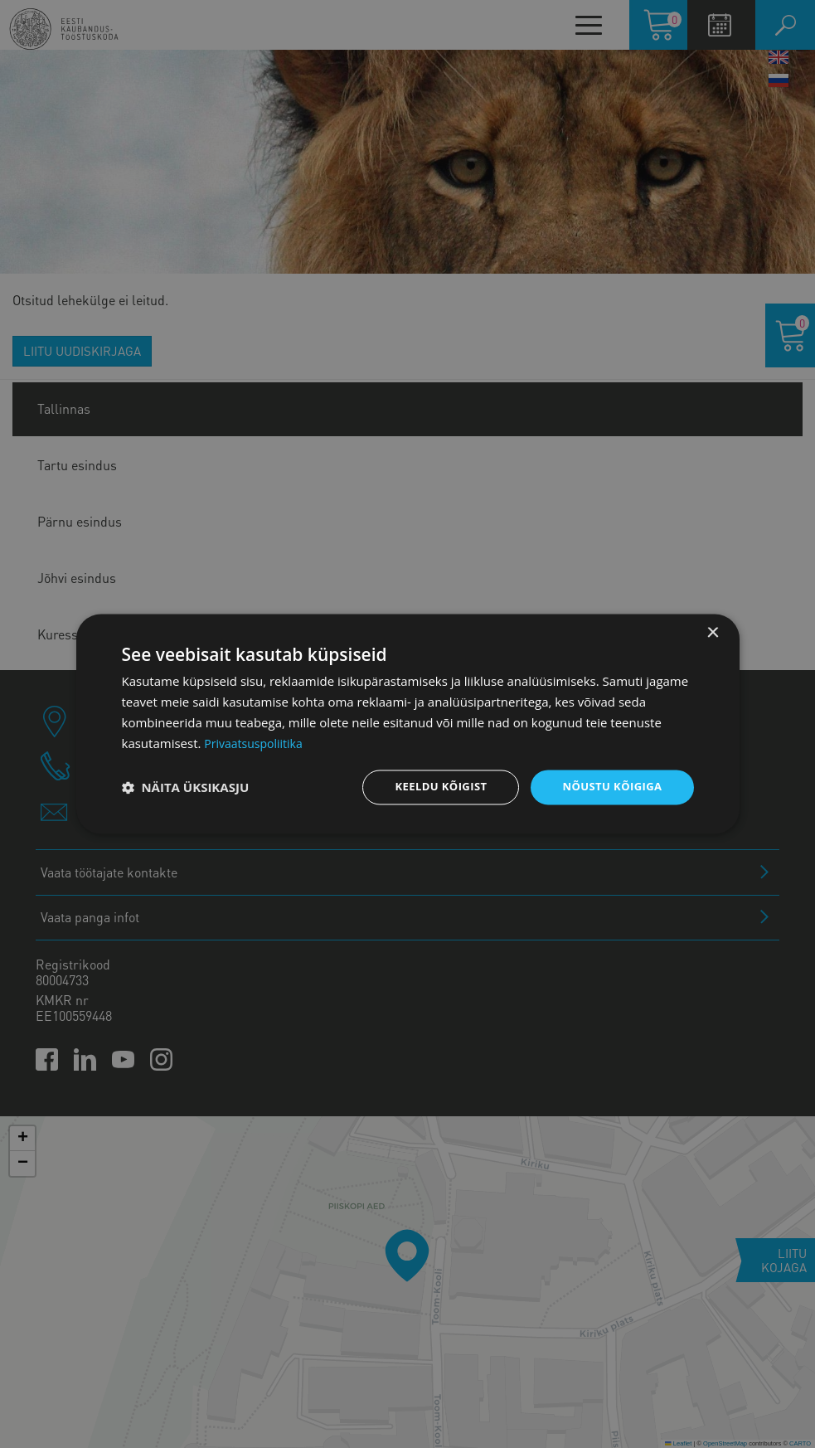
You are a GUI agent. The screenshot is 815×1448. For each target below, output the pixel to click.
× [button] (712, 632)
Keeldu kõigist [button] (430, 786)
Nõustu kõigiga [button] (608, 786)
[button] (186, 788)
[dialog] (408, 724)
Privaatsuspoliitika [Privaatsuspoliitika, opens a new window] (256, 742)
